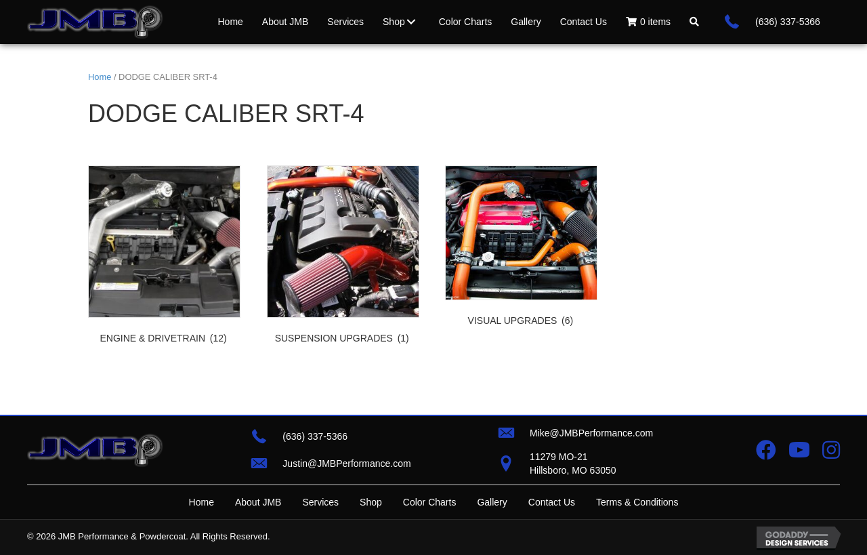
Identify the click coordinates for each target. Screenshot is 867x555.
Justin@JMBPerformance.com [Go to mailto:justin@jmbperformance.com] (346, 463)
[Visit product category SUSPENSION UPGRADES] (343, 257)
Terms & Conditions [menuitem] (637, 502)
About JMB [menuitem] (258, 502)
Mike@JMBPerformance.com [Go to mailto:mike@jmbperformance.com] (591, 433)
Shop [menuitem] (371, 502)
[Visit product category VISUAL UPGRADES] (521, 248)
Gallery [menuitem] (492, 502)
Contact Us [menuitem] (551, 502)
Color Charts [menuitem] (430, 502)
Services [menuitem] (320, 502)
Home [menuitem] (201, 502)
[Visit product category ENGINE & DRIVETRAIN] (164, 257)
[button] (411, 21)
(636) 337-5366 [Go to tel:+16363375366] (787, 21)
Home (99, 77)
